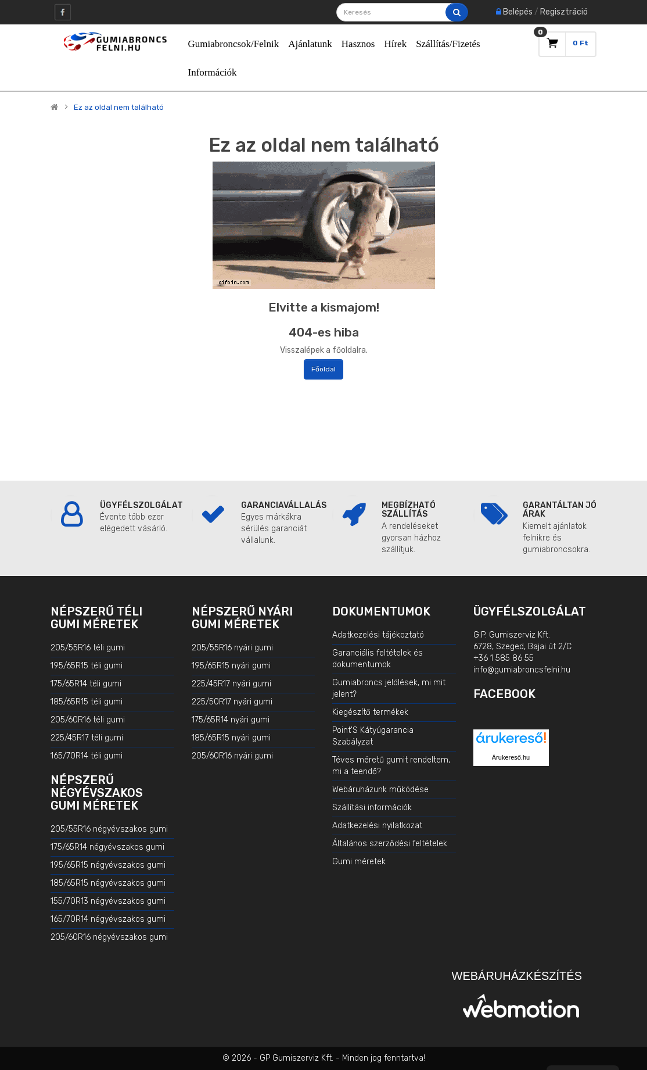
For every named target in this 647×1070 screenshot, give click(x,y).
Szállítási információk (372, 808)
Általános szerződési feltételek (389, 844)
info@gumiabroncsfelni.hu (521, 670)
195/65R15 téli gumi (87, 666)
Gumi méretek (359, 862)
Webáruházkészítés (517, 975)
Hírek (395, 43)
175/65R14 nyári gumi (230, 720)
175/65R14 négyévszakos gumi (107, 847)
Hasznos (358, 43)
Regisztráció (564, 12)
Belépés (518, 12)
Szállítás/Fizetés (448, 43)
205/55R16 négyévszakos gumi (109, 829)
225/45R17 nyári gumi (231, 684)
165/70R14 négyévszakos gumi (108, 919)
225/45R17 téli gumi (87, 738)
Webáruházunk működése (380, 790)
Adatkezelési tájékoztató (378, 635)
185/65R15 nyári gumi (231, 738)
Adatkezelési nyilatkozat (377, 826)
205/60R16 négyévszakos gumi (109, 937)
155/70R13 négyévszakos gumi (108, 901)
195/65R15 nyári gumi (231, 666)
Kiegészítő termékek (370, 712)
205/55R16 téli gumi (88, 648)
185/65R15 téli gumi (87, 702)
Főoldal (323, 369)
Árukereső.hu (511, 757)
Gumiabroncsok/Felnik (233, 43)
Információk (212, 72)
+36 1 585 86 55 (503, 658)
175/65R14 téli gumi (86, 684)
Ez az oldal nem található (119, 107)
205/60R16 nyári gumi (232, 756)
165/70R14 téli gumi (87, 756)
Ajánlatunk (310, 43)
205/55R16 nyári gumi (232, 648)
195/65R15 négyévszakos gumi (108, 865)
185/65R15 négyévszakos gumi (108, 883)
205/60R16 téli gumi (88, 720)
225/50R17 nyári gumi (232, 702)
